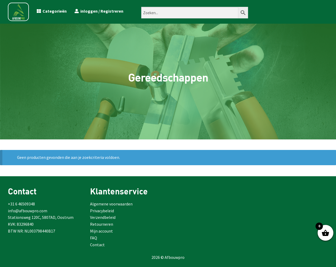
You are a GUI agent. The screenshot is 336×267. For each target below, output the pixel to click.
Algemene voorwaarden (111, 203)
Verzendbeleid (103, 217)
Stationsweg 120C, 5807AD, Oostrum (41, 217)
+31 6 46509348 (21, 203)
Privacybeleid (102, 210)
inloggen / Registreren (99, 11)
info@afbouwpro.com (27, 210)
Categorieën (52, 11)
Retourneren (101, 224)
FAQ (93, 237)
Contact (97, 244)
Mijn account (101, 231)
